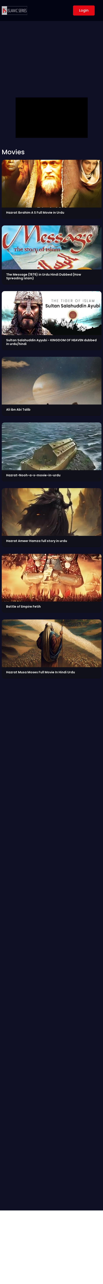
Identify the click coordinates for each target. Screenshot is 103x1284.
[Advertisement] (51, 61)
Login (84, 10)
